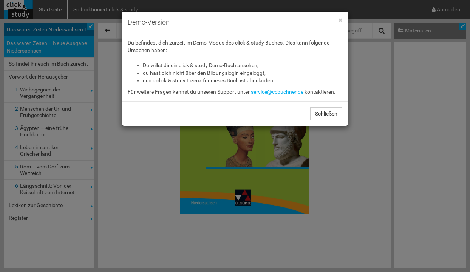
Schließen (326, 114)
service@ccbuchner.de (277, 92)
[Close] (340, 21)
